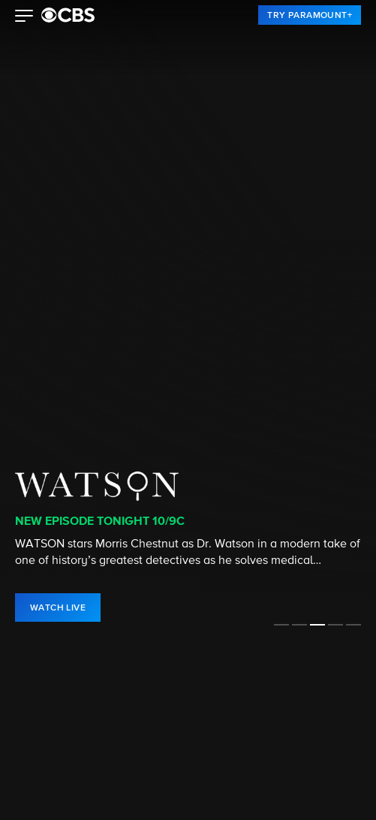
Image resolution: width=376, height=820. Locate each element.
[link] (309, 15)
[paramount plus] (68, 15)
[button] (24, 17)
